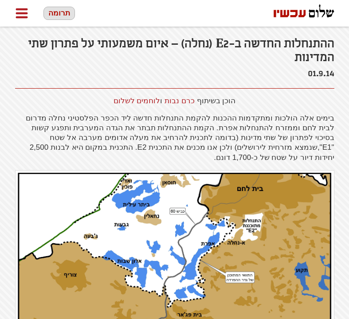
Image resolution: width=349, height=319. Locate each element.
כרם (180, 101)
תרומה (59, 13)
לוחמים (148, 101)
